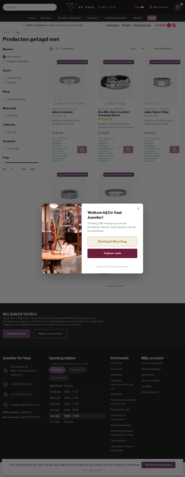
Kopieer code (112, 253)
